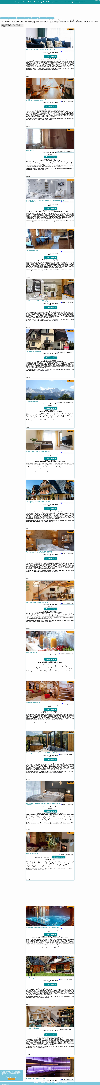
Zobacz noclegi (51, 60)
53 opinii (56, 717)
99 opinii (54, 164)
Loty (28, 18)
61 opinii (60, 465)
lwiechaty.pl (97, 0)
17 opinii (61, 315)
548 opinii (61, 64)
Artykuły (50, 18)
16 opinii (60, 566)
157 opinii (68, 216)
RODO (14, 1077)
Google (20, 1071)
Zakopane (70, 29)
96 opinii (56, 666)
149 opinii (56, 415)
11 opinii (68, 818)
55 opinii (56, 265)
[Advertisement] (50, 894)
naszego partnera (55, 73)
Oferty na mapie (13, 18)
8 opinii (56, 1042)
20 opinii (63, 767)
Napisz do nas (64, 1082)
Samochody (35, 18)
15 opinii (59, 114)
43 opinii (57, 365)
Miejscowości (20, 18)
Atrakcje (43, 18)
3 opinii (59, 616)
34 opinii (56, 992)
